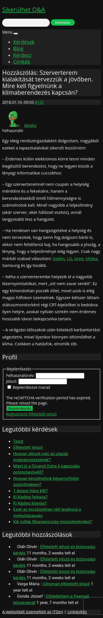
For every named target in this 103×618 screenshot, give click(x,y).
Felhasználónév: (21, 375)
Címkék (21, 61)
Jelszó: (12, 381)
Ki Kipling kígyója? (30, 503)
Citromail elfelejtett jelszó (66, 583)
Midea (91, 258)
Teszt (18, 441)
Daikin (59, 258)
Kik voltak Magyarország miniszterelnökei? (52, 521)
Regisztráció (17, 414)
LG (69, 258)
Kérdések (24, 42)
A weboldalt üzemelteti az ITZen (32, 611)
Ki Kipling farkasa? (30, 496)
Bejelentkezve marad (31, 387)
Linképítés (77, 611)
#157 (39, 102)
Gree (78, 258)
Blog (18, 48)
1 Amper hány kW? (30, 490)
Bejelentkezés (20, 408)
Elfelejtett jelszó (43, 414)
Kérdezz (22, 55)
